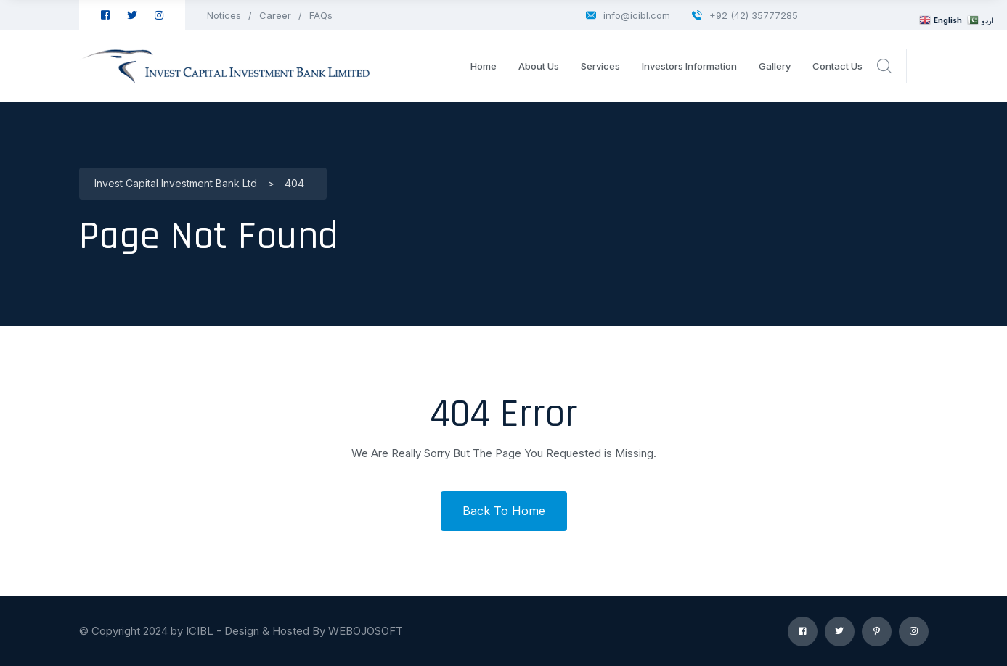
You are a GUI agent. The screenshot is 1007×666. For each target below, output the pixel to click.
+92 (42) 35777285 (745, 15)
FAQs (321, 15)
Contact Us (837, 66)
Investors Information (689, 66)
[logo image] (224, 66)
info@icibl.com (628, 15)
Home (483, 66)
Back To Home (503, 510)
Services (600, 66)
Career (275, 15)
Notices (224, 15)
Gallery (775, 66)
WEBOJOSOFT (365, 631)
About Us (538, 66)
